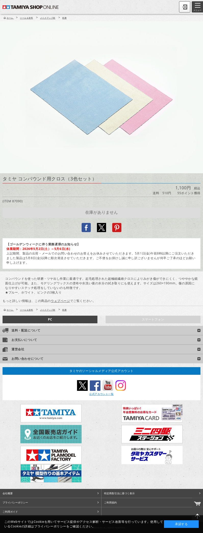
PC (50, 319)
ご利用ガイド (10, 511)
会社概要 (8, 493)
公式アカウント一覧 (101, 394)
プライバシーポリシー (15, 502)
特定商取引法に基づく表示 (119, 493)
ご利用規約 (110, 502)
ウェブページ (60, 301)
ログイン (184, 7)
